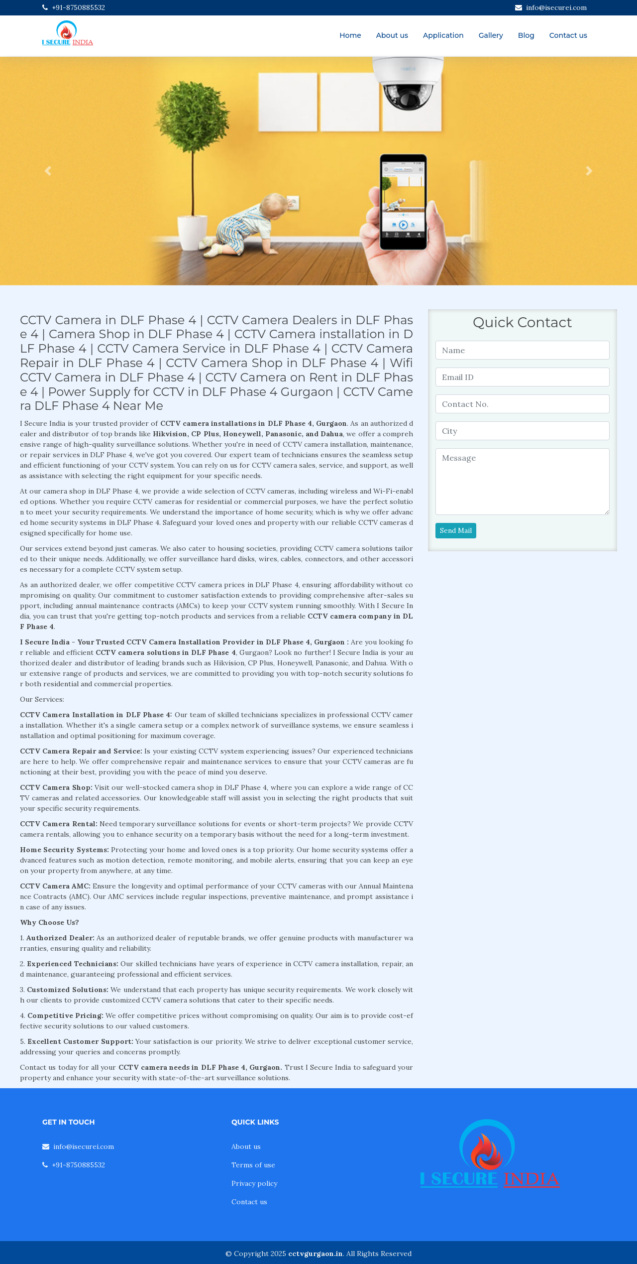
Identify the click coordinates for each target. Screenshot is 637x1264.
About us (392, 35)
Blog (526, 35)
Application (443, 35)
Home (350, 35)
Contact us (568, 35)
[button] (48, 171)
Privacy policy (254, 1183)
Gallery (491, 35)
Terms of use (253, 1164)
